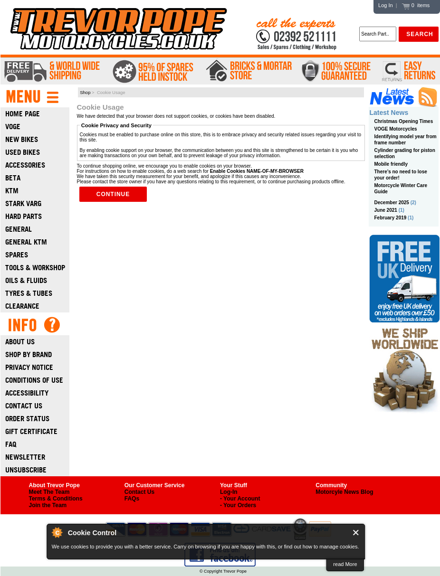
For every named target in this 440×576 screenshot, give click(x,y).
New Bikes (21, 139)
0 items (416, 5)
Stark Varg (23, 203)
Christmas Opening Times (403, 121)
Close (356, 532)
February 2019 (390, 217)
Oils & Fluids (26, 280)
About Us (20, 341)
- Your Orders (238, 505)
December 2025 (391, 202)
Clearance (22, 306)
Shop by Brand (28, 354)
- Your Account (240, 498)
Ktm (12, 190)
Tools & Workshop (35, 267)
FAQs (131, 498)
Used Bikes (22, 152)
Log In (385, 5)
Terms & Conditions (56, 498)
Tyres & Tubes (28, 293)
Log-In (229, 492)
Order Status (27, 418)
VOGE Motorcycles (395, 129)
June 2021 (385, 210)
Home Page (22, 113)
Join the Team (48, 505)
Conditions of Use (34, 380)
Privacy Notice (29, 367)
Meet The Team (49, 492)
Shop (85, 92)
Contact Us (23, 405)
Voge (12, 126)
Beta (12, 177)
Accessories (25, 165)
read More (345, 564)
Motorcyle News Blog (344, 492)
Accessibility (26, 392)
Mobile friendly (391, 164)
